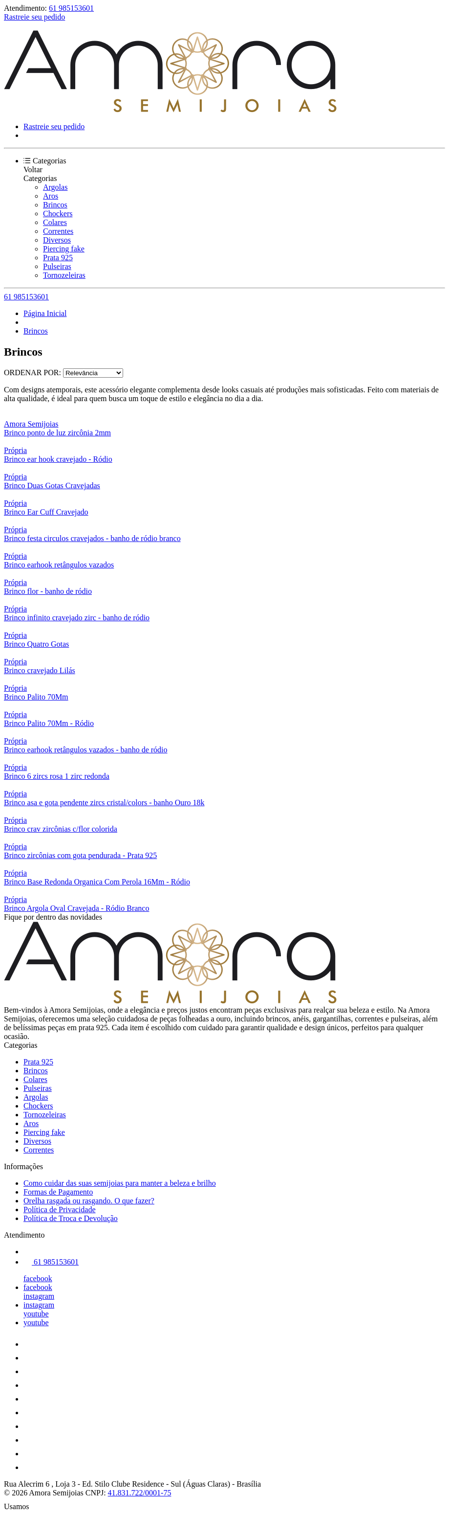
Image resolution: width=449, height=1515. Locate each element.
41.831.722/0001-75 (139, 1493)
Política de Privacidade (59, 1209)
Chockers (57, 213)
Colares (55, 222)
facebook (37, 1278)
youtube (36, 1314)
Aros (50, 196)
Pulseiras (57, 266)
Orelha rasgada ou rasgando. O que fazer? (88, 1201)
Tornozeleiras (64, 275)
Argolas (55, 187)
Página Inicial (44, 313)
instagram (38, 1296)
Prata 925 (58, 257)
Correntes (58, 231)
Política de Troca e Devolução (70, 1218)
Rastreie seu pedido (34, 17)
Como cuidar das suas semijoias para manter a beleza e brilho (119, 1183)
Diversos (57, 240)
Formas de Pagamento (58, 1192)
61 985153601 (71, 8)
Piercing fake (64, 249)
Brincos (55, 205)
